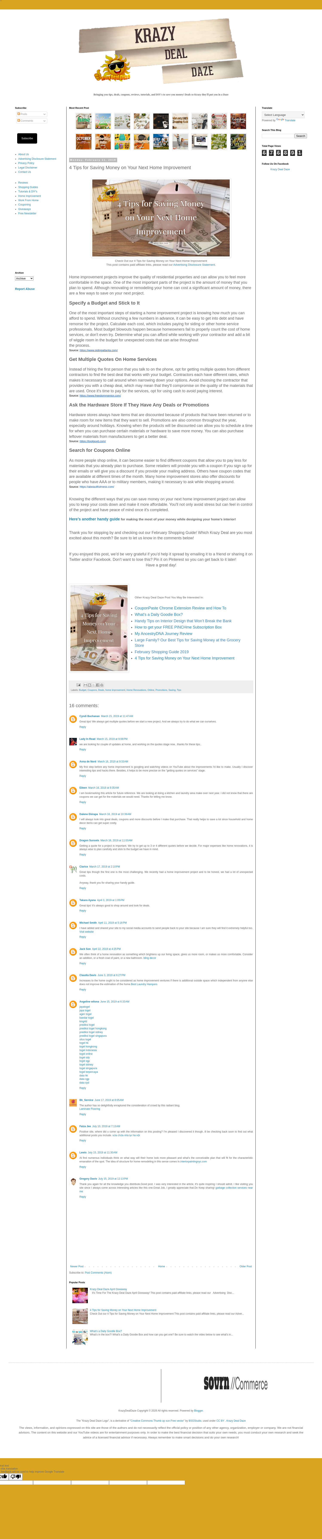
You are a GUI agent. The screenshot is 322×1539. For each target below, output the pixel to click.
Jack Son (85, 948)
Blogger (198, 1410)
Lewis (83, 1152)
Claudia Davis (87, 975)
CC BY (220, 1420)
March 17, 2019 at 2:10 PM (104, 866)
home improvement (115, 690)
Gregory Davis (88, 1178)
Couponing (24, 204)
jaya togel (84, 1010)
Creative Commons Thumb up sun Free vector (157, 1420)
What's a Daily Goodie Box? (159, 614)
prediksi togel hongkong (93, 1028)
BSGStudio (195, 1420)
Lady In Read (87, 738)
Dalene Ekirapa (88, 814)
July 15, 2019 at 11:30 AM (102, 1152)
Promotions (161, 690)
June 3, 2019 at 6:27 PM (111, 975)
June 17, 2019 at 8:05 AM (109, 1100)
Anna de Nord (87, 761)
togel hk (83, 1042)
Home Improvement (29, 196)
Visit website (86, 931)
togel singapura (88, 1068)
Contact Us (24, 171)
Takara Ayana (87, 900)
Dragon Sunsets (89, 840)
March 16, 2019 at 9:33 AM (113, 761)
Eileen (83, 787)
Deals (101, 690)
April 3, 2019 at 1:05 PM (110, 900)
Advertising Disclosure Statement (194, 264)
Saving (172, 690)
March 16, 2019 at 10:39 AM (115, 814)
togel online (86, 1053)
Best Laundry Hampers (144, 984)
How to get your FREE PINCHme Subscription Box (178, 627)
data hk (83, 1075)
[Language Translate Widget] (283, 115)
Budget (82, 690)
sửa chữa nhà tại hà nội (126, 1135)
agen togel (85, 1014)
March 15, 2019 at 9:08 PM (112, 738)
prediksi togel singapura (93, 1035)
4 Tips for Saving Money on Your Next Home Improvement (184, 658)
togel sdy (84, 1057)
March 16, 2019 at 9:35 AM (103, 787)
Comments (25, 120)
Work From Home (28, 200)
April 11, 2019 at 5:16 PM (112, 922)
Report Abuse (25, 289)
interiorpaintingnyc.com (193, 1161)
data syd (84, 1082)
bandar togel (86, 1017)
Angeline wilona (89, 1001)
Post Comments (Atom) (98, 1272)
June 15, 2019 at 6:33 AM (114, 1001)
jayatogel (84, 1006)
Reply (82, 726)
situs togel (85, 1039)
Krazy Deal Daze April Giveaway (108, 1289)
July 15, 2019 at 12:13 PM (113, 1178)
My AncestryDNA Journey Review (163, 634)
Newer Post (77, 1266)
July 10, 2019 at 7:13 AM (106, 1126)
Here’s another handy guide (94, 519)
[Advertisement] (37, 243)
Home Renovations (136, 690)
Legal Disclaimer (27, 167)
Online (150, 690)
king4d (83, 1021)
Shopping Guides (28, 187)
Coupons (92, 690)
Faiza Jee (85, 1126)
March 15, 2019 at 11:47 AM (117, 716)
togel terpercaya (88, 1071)
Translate (286, 120)
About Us (23, 154)
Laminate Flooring (89, 1108)
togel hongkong (88, 1046)
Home (161, 1266)
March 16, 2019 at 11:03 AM (116, 840)
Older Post (246, 1266)
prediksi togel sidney (91, 1032)
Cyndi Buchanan (89, 716)
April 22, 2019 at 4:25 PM (106, 948)
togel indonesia (88, 1050)
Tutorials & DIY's (27, 191)
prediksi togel (87, 1024)
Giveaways (24, 209)
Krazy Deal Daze (280, 169)
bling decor (149, 958)
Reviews (23, 182)
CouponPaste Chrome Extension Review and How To (180, 608)
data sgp (84, 1079)
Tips (179, 690)
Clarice (83, 866)
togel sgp (84, 1060)
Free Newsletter (27, 213)
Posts (22, 114)
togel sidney (86, 1064)
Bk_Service (86, 1100)
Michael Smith (88, 922)
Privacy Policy (26, 163)
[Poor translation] (16, 1476)
